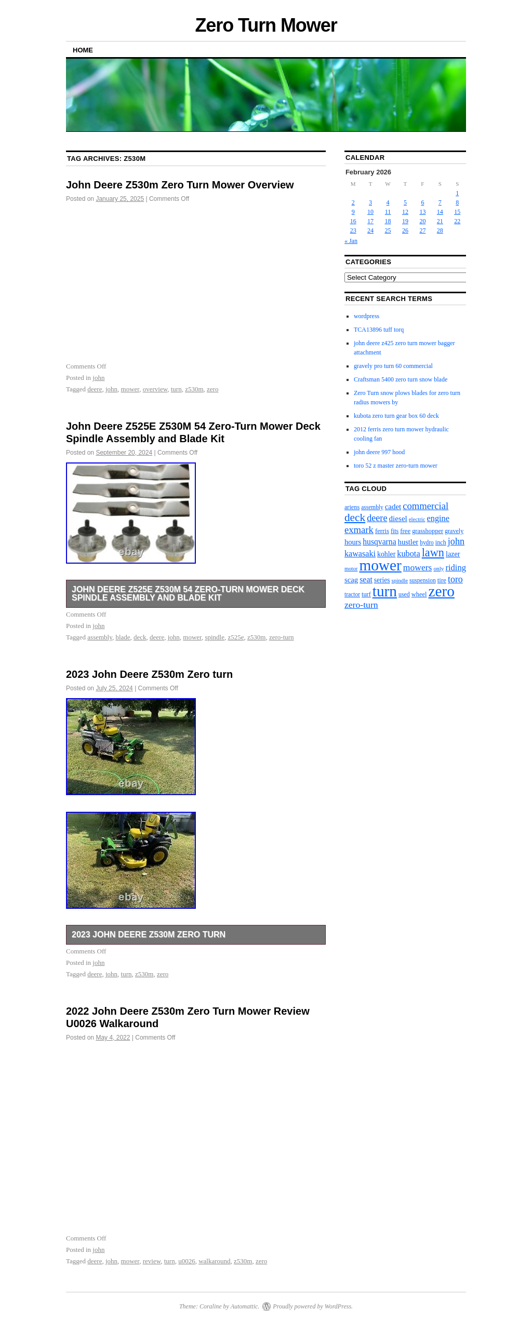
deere (94, 389)
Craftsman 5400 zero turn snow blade (400, 379)
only (438, 568)
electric (417, 519)
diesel (398, 518)
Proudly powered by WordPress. (313, 1306)
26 (405, 230)
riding (455, 567)
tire (441, 580)
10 (370, 211)
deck (140, 637)
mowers (417, 567)
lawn (433, 552)
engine (438, 518)
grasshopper (427, 531)
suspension (422, 580)
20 (422, 221)
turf (366, 594)
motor (350, 568)
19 (405, 221)
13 (422, 211)
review (152, 1261)
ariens (352, 507)
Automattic (244, 1306)
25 (388, 230)
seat (366, 579)
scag (351, 580)
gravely (454, 531)
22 (457, 221)
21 (440, 221)
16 (353, 221)
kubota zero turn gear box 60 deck (396, 415)
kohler (386, 554)
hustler (408, 542)
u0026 (186, 1261)
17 (370, 221)
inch (440, 542)
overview (155, 389)
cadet (393, 506)
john (98, 377)
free (405, 531)
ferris (382, 531)
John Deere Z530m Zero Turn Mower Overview (180, 184)
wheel (419, 594)
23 (353, 230)
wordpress (366, 316)
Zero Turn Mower (266, 25)
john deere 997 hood (379, 452)
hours (352, 542)
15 (457, 211)
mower (130, 389)
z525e (236, 637)
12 (405, 211)
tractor (352, 594)
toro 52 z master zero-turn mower (395, 465)
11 (388, 211)
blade (122, 637)
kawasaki (360, 553)
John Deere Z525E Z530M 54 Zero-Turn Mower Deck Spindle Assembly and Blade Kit (188, 593)
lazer (453, 554)
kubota (408, 553)
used (404, 594)
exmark (359, 529)
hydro (427, 542)
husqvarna (379, 541)
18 (388, 221)
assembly (99, 637)
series (382, 580)
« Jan (350, 240)
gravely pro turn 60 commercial (393, 366)
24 (370, 230)
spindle (214, 637)
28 (440, 230)
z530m (194, 389)
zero (212, 389)
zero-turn (281, 637)
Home (83, 50)
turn (176, 389)
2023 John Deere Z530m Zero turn (149, 674)
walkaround (214, 1261)
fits (394, 531)
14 (440, 211)
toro (455, 579)
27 (422, 230)
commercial (425, 505)
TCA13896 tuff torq (379, 329)
